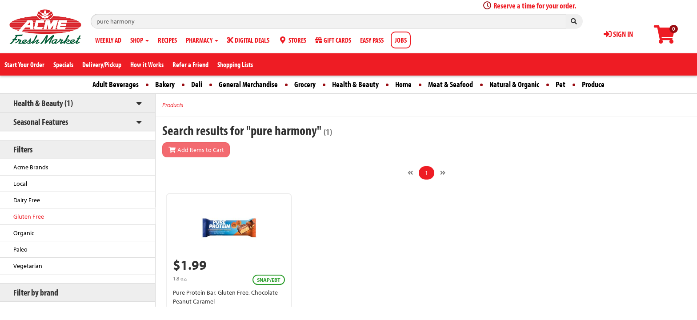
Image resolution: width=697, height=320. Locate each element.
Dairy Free (26, 200)
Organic (23, 233)
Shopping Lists (235, 64)
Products (172, 105)
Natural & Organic (514, 84)
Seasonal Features (40, 121)
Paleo (20, 249)
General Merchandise (248, 84)
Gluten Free (28, 216)
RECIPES (167, 40)
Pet (560, 84)
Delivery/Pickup (101, 64)
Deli (196, 84)
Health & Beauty (355, 84)
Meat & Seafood (450, 84)
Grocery (305, 84)
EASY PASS (372, 40)
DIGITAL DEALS (248, 40)
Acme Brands (30, 167)
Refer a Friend (190, 64)
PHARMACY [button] (202, 40)
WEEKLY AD (108, 40)
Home (403, 84)
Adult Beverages (115, 84)
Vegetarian (27, 266)
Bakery (165, 84)
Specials (63, 64)
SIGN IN (618, 34)
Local (20, 184)
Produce (593, 84)
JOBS (401, 40)
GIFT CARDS (333, 40)
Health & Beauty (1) (43, 102)
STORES (292, 40)
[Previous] (410, 173)
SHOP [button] (139, 40)
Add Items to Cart (196, 150)
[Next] (443, 173)
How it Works (147, 64)
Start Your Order (24, 64)
